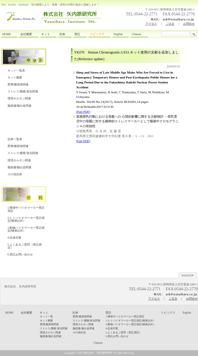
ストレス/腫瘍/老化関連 (23, 91)
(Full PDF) (83, 141)
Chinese (98, 342)
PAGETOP (187, 275)
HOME (9, 312)
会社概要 (26, 312)
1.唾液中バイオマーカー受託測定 (26, 209)
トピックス (168, 312)
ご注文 (170, 23)
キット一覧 (46, 316)
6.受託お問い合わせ (20, 254)
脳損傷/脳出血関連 (20, 105)
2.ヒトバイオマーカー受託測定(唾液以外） (26, 219)
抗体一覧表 (15, 139)
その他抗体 (15, 174)
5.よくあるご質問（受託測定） (25, 246)
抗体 (75, 312)
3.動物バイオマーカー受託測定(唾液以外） (26, 229)
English (187, 312)
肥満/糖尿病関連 (18, 84)
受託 (108, 312)
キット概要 (15, 77)
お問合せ (189, 23)
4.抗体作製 (15, 237)
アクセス (151, 23)
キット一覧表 (16, 70)
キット (44, 312)
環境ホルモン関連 (19, 98)
